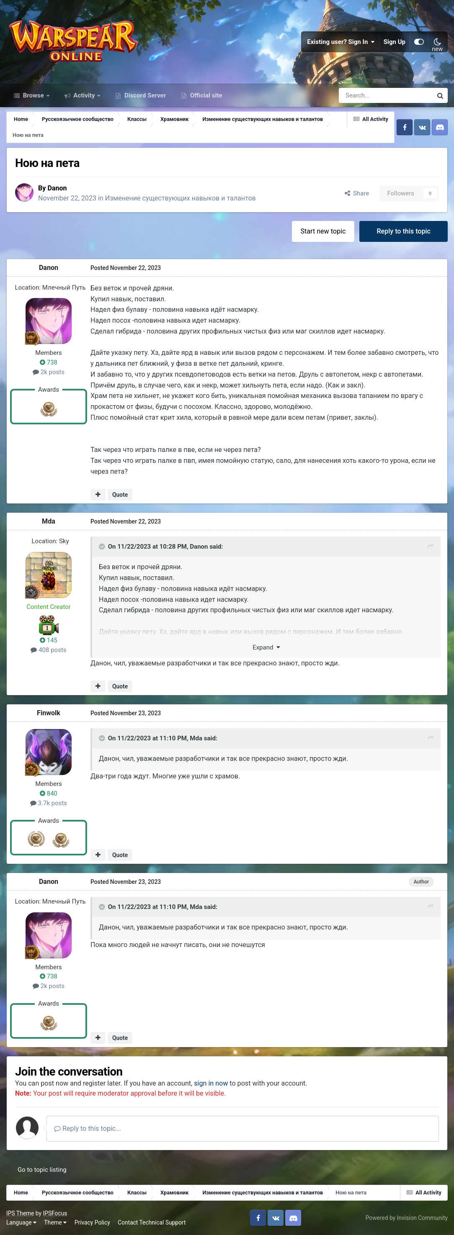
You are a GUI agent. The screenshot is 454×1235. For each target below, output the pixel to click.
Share (357, 193)
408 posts (48, 649)
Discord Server (144, 95)
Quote (120, 494)
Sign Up (394, 42)
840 (48, 793)
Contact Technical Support (152, 1222)
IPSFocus (55, 1212)
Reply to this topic (404, 231)
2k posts (48, 371)
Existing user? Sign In (341, 42)
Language (21, 1222)
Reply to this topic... (87, 1128)
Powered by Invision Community (407, 1217)
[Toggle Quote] (102, 546)
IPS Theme (20, 1212)
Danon (57, 188)
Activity (84, 95)
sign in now (211, 1083)
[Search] (363, 95)
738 (48, 362)
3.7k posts (48, 802)
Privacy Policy (92, 1222)
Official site (205, 95)
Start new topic (323, 231)
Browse (33, 95)
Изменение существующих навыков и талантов (180, 198)
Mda (48, 521)
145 (48, 640)
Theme (55, 1222)
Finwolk (48, 713)
